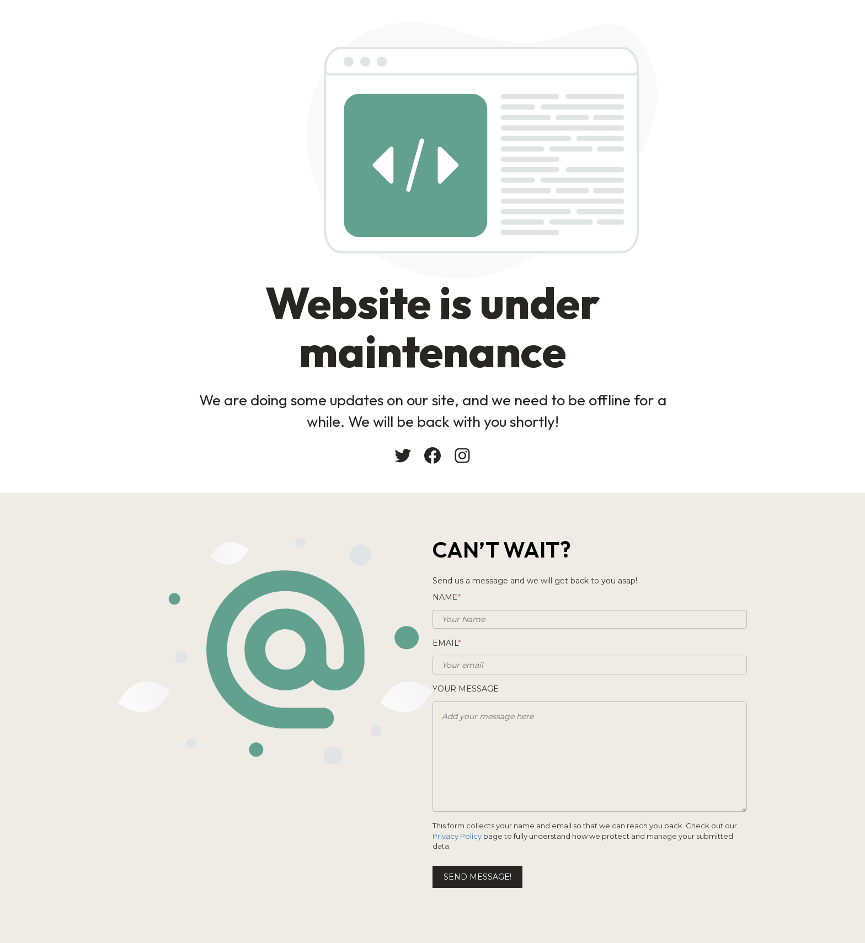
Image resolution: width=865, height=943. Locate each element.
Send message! (477, 877)
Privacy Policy (457, 836)
